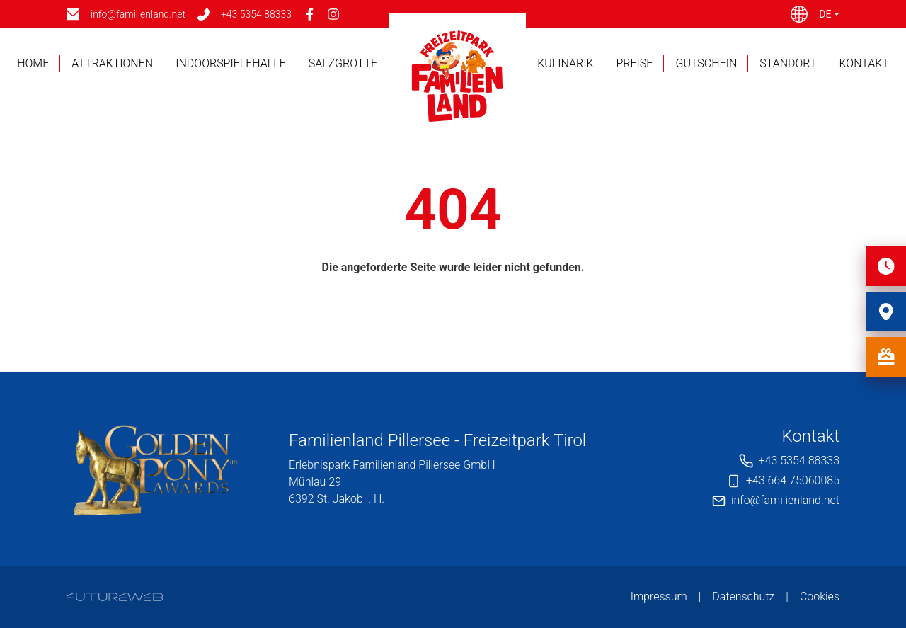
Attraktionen (112, 63)
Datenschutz (743, 596)
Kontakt (863, 63)
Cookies (819, 596)
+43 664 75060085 (792, 480)
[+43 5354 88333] (244, 14)
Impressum (659, 596)
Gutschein (706, 63)
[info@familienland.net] (126, 14)
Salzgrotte (343, 63)
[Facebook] (309, 14)
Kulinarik (565, 63)
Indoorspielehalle (231, 63)
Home (33, 63)
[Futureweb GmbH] (115, 597)
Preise (634, 63)
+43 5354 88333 (799, 460)
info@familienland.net (785, 500)
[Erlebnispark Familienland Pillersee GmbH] (155, 469)
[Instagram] (333, 14)
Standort (787, 63)
